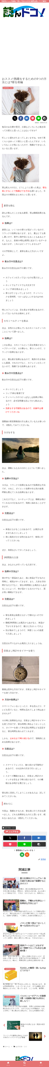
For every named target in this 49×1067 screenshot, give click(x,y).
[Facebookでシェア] (20, 118)
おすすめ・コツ (9, 828)
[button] (44, 118)
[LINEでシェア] (38, 118)
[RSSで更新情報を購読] (27, 854)
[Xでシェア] (14, 118)
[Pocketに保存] (32, 118)
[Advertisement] (24, 45)
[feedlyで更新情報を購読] (22, 854)
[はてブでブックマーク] (26, 118)
